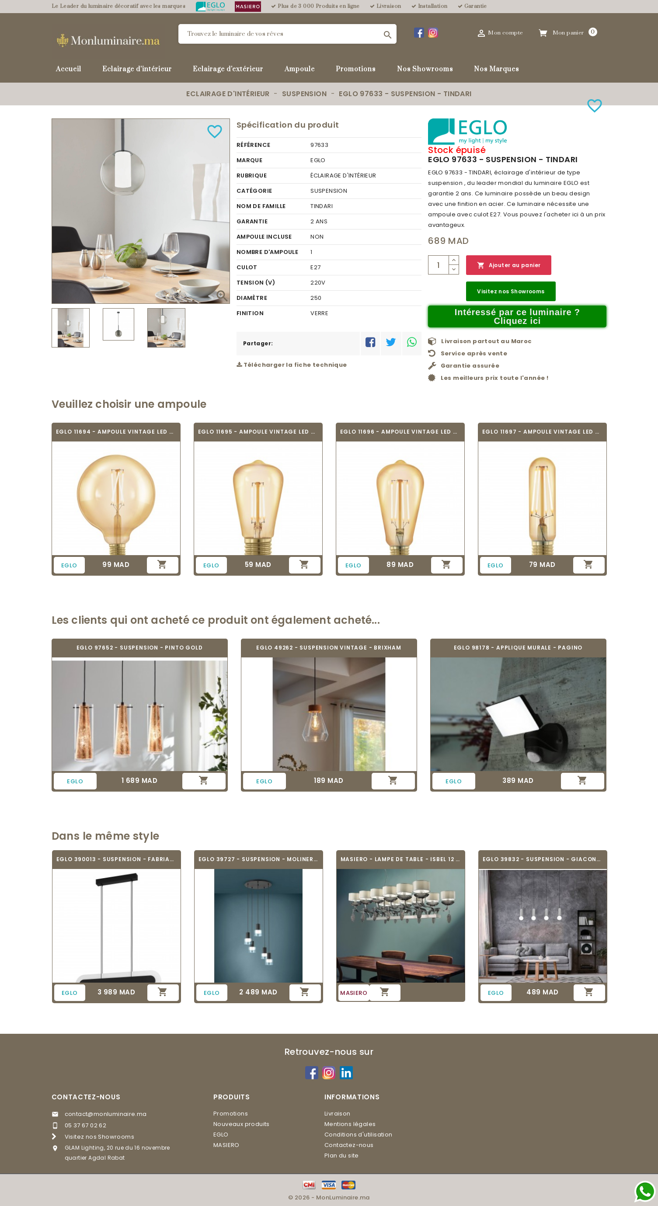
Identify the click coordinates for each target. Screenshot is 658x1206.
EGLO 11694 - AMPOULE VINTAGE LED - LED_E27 (116, 431)
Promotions (356, 69)
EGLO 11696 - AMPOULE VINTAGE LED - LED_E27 (400, 431)
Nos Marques (496, 69)
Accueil (68, 69)
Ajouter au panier (508, 265)
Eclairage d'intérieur (137, 69)
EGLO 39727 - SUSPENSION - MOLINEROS (258, 859)
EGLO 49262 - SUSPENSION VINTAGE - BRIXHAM (328, 647)
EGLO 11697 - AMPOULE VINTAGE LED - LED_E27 (542, 431)
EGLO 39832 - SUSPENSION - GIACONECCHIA (543, 859)
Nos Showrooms (425, 69)
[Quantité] (438, 265)
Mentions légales (350, 1124)
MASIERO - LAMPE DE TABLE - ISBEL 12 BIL (401, 859)
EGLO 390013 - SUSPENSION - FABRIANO (116, 859)
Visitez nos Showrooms (510, 291)
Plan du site (341, 1155)
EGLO (221, 1134)
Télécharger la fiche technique (292, 365)
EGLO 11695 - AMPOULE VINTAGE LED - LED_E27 (258, 431)
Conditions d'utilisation (358, 1134)
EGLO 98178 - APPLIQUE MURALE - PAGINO (518, 647)
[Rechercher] (287, 34)
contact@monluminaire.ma (106, 1114)
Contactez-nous (86, 1097)
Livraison (337, 1113)
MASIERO (226, 1145)
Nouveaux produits (241, 1124)
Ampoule (300, 69)
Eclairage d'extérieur (228, 69)
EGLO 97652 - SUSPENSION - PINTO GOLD (140, 647)
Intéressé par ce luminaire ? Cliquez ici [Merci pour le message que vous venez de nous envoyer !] (517, 316)
